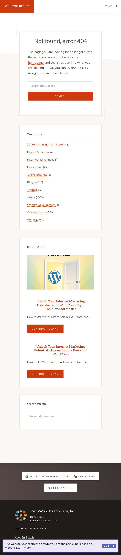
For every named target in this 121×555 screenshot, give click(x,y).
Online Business (37, 174)
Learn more (23, 547)
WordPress (34, 220)
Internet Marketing (39, 159)
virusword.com (17, 6)
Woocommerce (37, 212)
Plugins (32, 182)
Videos (31, 197)
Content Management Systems (46, 144)
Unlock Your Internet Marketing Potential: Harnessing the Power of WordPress (60, 350)
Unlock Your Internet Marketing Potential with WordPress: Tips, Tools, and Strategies (60, 305)
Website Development (41, 204)
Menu (112, 6)
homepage (36, 62)
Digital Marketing (38, 152)
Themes (32, 189)
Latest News (34, 167)
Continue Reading (47, 330)
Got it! (109, 545)
